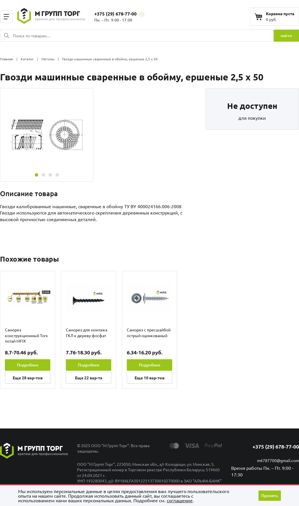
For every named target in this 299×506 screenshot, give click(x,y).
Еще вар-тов (28, 377)
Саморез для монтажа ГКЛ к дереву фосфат (86, 332)
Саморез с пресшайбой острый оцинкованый (148, 332)
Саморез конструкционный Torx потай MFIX (26, 335)
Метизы (47, 59)
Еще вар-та (88, 377)
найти (286, 35)
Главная (6, 59)
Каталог (27, 59)
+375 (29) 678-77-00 (119, 14)
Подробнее (28, 365)
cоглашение (180, 500)
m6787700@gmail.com (278, 460)
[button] (36, 175)
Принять (269, 495)
